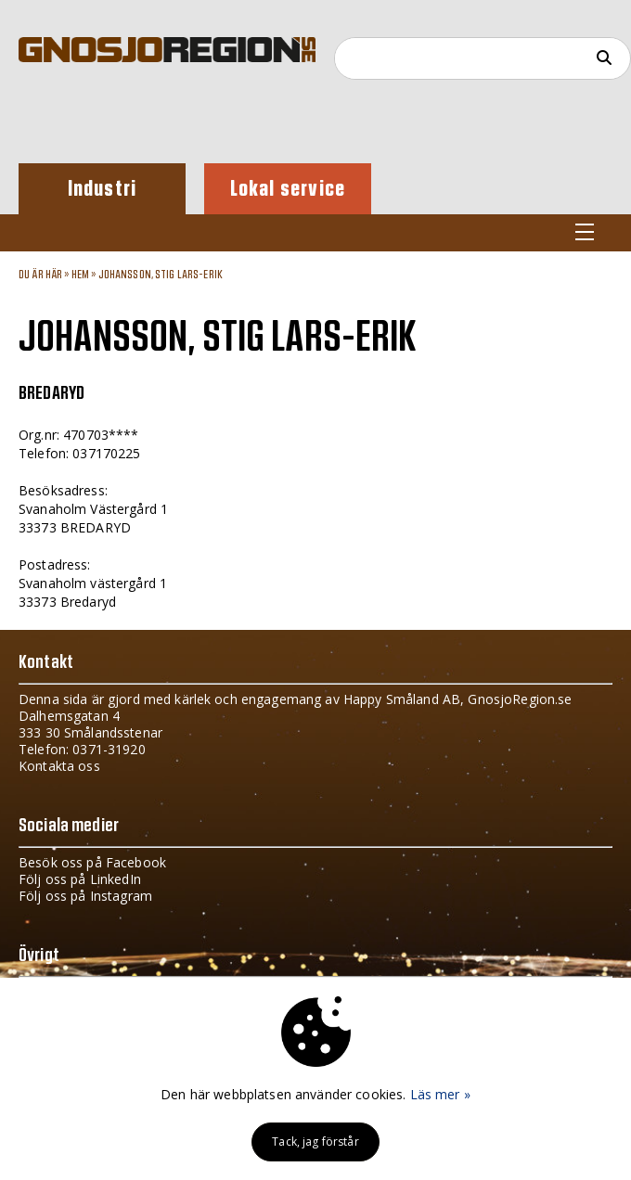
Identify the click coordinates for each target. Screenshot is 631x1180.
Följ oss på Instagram (85, 895)
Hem (80, 274)
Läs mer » (440, 1094)
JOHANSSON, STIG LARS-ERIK (161, 274)
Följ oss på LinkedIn (80, 879)
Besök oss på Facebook (92, 862)
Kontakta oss (59, 766)
